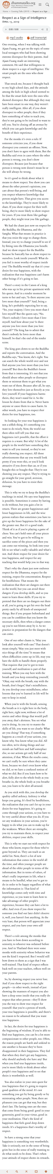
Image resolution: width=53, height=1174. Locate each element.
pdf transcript (37, 38)
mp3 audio (14, 38)
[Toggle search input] (47, 4)
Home (5, 12)
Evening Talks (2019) (20, 12)
